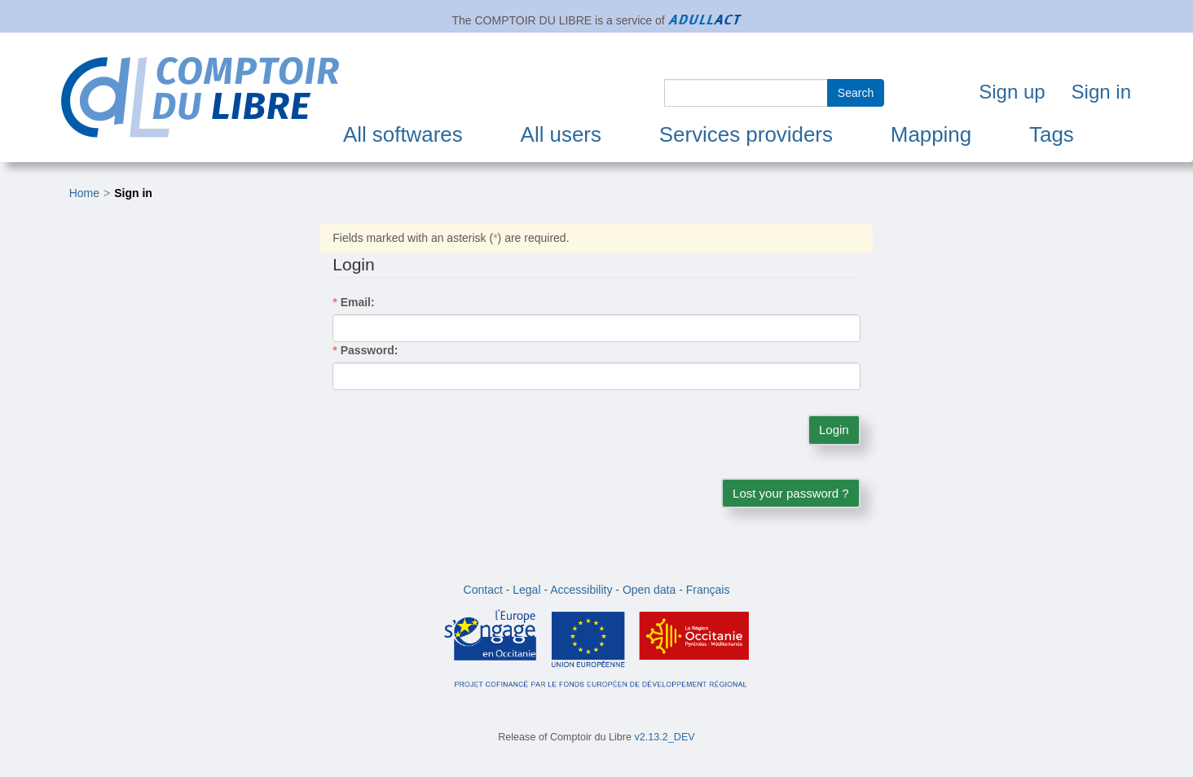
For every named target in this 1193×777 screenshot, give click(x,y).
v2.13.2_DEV (665, 737)
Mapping (931, 134)
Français (708, 589)
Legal (526, 589)
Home (84, 193)
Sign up (1012, 92)
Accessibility (581, 589)
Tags (1051, 134)
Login (834, 430)
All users (561, 134)
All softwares (403, 134)
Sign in (1101, 92)
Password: (365, 350)
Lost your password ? (791, 493)
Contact (483, 589)
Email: (353, 302)
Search (856, 92)
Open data (649, 589)
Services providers (746, 134)
